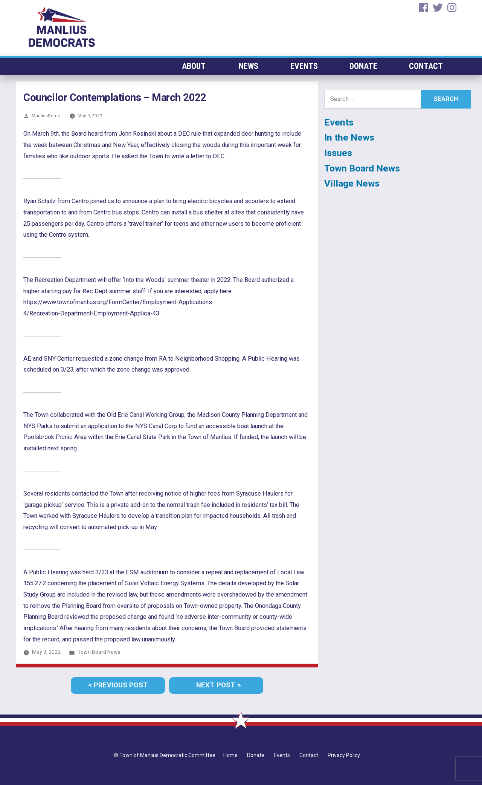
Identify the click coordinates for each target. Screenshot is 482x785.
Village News (352, 183)
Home (230, 755)
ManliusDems (46, 115)
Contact (426, 66)
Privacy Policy (344, 755)
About (193, 66)
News (248, 66)
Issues (338, 152)
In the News (349, 137)
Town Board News (99, 652)
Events (303, 66)
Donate (363, 66)
